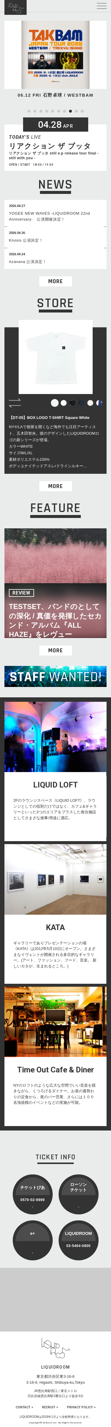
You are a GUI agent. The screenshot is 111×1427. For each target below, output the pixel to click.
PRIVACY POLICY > (81, 1407)
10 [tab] (82, 111)
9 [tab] (76, 111)
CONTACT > (24, 1407)
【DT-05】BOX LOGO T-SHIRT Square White (49, 417)
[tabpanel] (55, 60)
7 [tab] (64, 111)
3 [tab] (40, 111)
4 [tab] (46, 111)
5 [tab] (52, 111)
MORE (55, 281)
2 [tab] (34, 111)
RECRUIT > (50, 1407)
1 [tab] (29, 111)
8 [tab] (70, 111)
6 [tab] (58, 111)
